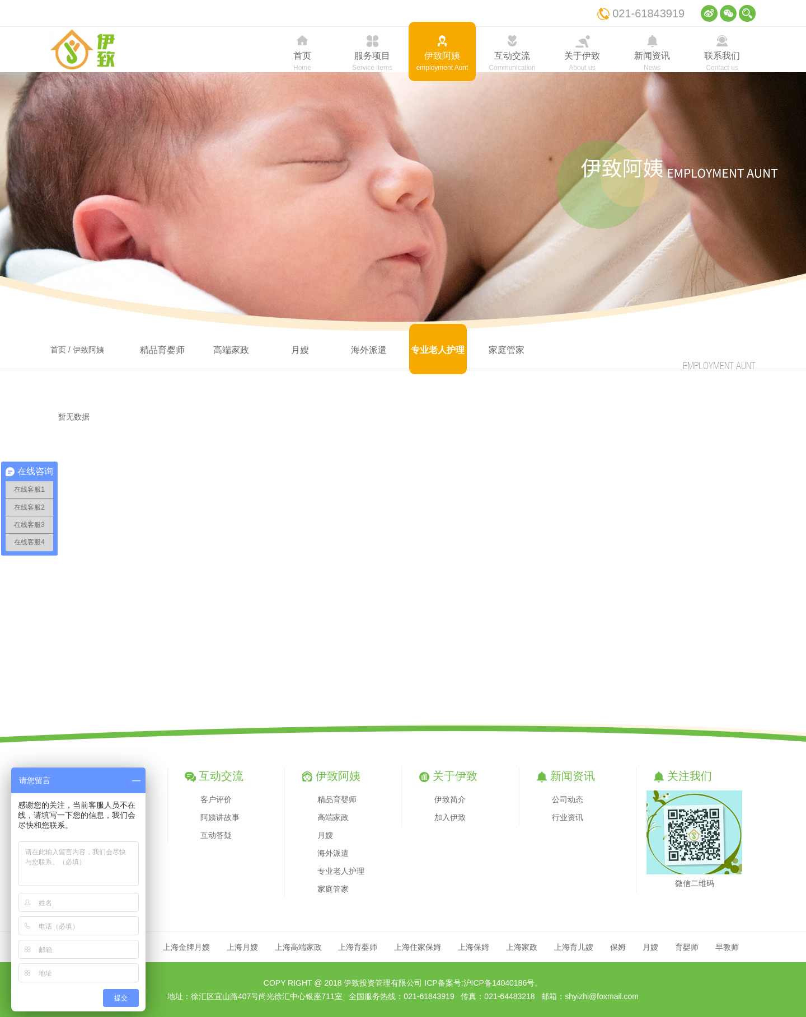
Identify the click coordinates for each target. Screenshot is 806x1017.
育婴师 (687, 947)
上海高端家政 (298, 947)
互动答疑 (216, 835)
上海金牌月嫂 (186, 947)
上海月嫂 (242, 947)
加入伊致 (450, 817)
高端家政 (231, 350)
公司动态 (567, 799)
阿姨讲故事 (220, 817)
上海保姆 (473, 947)
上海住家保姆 (417, 947)
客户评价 (216, 799)
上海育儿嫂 (573, 947)
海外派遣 (369, 350)
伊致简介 (450, 799)
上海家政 (521, 947)
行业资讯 (567, 817)
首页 (58, 349)
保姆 (618, 947)
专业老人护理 (438, 350)
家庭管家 (506, 350)
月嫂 (300, 350)
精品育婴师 (162, 350)
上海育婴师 (357, 947)
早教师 (727, 947)
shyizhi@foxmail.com (602, 996)
